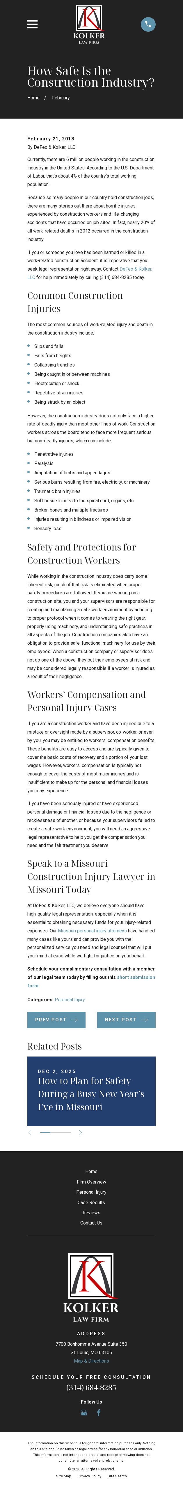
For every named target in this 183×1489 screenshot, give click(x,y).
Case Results (91, 1202)
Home (91, 1171)
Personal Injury (70, 999)
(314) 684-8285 (91, 1387)
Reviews (91, 1212)
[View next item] (80, 1132)
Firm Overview (91, 1182)
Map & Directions (91, 1361)
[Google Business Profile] (84, 1412)
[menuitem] (63, 1476)
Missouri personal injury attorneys (92, 931)
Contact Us (91, 1223)
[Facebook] (98, 1412)
